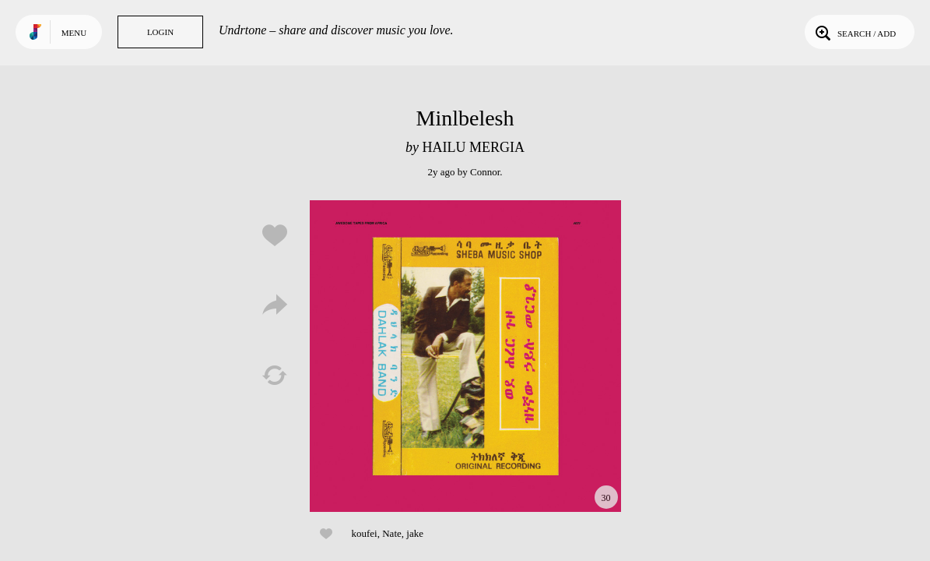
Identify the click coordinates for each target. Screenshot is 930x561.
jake (414, 533)
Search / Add (854, 32)
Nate (392, 533)
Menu (73, 32)
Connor (485, 172)
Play (465, 356)
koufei (364, 533)
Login (160, 32)
